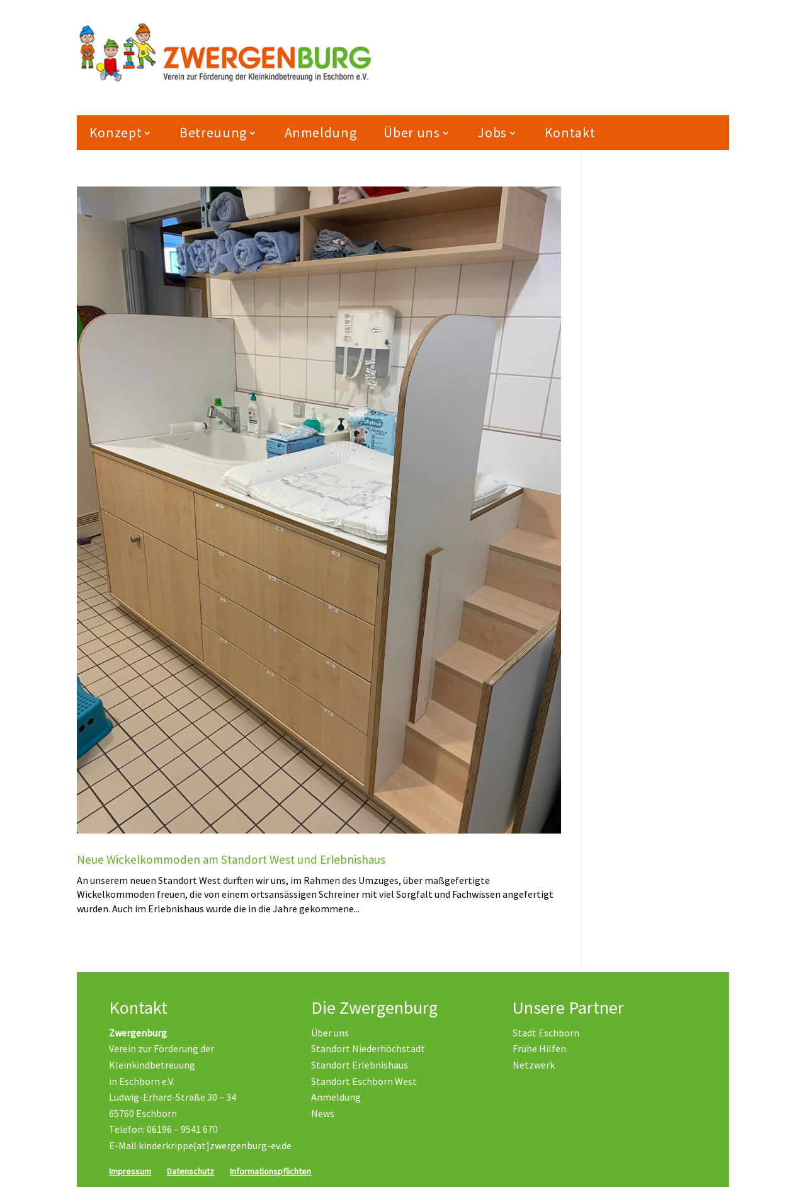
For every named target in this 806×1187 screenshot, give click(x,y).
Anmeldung (321, 137)
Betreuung (213, 137)
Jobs (492, 137)
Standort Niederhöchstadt (368, 1049)
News (322, 1113)
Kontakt (570, 137)
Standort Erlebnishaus (359, 1065)
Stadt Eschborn (546, 1032)
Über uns (411, 137)
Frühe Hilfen (539, 1049)
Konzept (115, 137)
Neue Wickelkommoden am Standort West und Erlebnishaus (231, 864)
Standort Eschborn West (364, 1081)
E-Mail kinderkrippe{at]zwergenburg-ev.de (200, 1146)
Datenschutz (190, 1171)
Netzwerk (534, 1065)
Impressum (130, 1171)
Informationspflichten (270, 1171)
